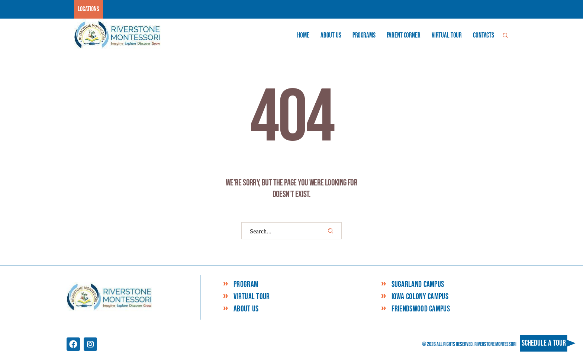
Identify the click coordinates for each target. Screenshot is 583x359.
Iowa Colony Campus (420, 297)
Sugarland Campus (418, 284)
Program (245, 284)
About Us (245, 309)
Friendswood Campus (421, 309)
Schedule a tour (544, 343)
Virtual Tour (251, 297)
